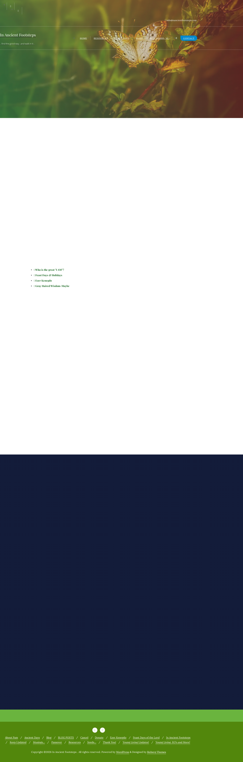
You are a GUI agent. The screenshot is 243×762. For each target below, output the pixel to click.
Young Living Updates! (136, 742)
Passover (56, 742)
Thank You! (109, 742)
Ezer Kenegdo (118, 737)
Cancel (84, 737)
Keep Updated (18, 742)
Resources (75, 742)
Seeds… (91, 742)
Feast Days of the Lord (146, 737)
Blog (48, 737)
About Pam (11, 737)
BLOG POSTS (66, 737)
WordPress (122, 752)
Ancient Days (32, 737)
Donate (99, 737)
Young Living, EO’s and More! (173, 742)
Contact (188, 38)
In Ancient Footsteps (178, 737)
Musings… (39, 742)
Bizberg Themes (156, 752)
